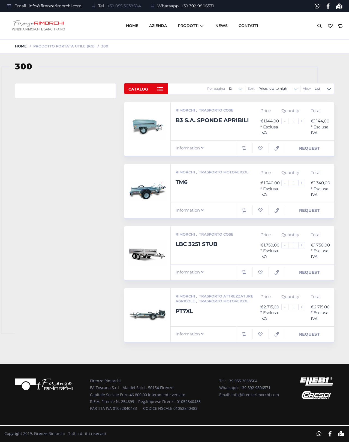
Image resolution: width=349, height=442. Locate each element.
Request (309, 148)
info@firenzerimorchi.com (55, 5)
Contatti (248, 25)
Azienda (158, 25)
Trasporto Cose (216, 110)
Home (132, 25)
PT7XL (184, 311)
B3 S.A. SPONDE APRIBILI (212, 120)
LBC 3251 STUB (196, 244)
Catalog (138, 89)
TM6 (182, 182)
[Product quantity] (295, 121)
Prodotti (188, 25)
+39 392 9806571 (197, 5)
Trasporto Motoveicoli (224, 172)
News (221, 25)
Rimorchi (186, 110)
